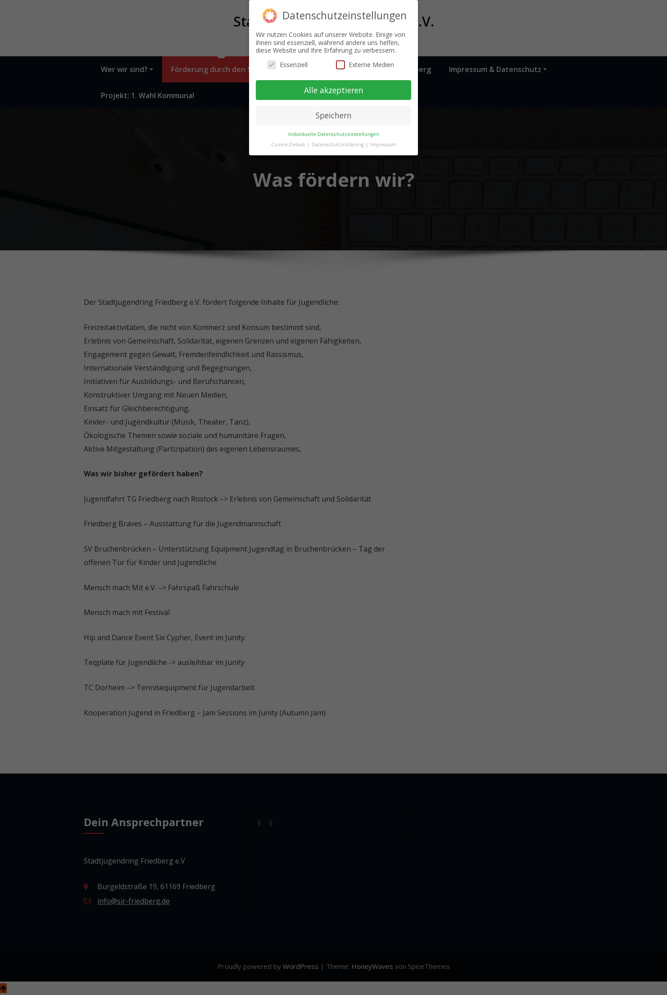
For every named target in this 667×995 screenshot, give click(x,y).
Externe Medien (365, 60)
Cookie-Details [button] (288, 140)
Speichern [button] (334, 110)
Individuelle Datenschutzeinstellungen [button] (333, 130)
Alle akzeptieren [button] (333, 85)
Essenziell (287, 60)
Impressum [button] (383, 140)
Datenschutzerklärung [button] (338, 140)
